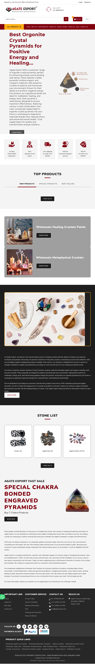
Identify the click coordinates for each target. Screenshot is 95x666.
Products (52, 27)
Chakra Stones (60, 651)
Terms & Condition (31, 604)
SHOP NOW (11, 521)
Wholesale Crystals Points (74, 646)
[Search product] (36, 19)
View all (47, 199)
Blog (77, 27)
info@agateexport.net (58, 611)
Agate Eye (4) (47, 453)
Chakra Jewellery (58, 646)
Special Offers (62, 27)
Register (87, 2)
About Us (34, 27)
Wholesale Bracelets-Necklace (39, 646)
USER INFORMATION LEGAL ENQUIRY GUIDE (63, 658)
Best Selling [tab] (68, 184)
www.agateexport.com (44, 584)
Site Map (7, 608)
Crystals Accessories (13, 651)
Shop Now (44, 238)
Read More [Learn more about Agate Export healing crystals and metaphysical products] (12, 397)
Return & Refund (31, 618)
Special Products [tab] (48, 184)
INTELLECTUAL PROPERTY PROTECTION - (30, 658)
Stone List (71, 27)
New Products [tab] (27, 184)
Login (81, 2)
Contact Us (84, 27)
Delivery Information (32, 608)
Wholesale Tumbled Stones (32, 649)
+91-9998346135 (57, 601)
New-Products (43, 27)
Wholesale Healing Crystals (31, 651)
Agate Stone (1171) (77, 453)
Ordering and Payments (33, 614)
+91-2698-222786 (58, 604)
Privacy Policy (30, 601)
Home (28, 27)
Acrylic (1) (18, 453)
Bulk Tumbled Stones (50, 649)
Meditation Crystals (73, 651)
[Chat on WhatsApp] (3, 596)
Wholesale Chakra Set (13, 649)
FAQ (26, 611)
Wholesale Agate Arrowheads (16, 646)
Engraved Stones (48, 651)
